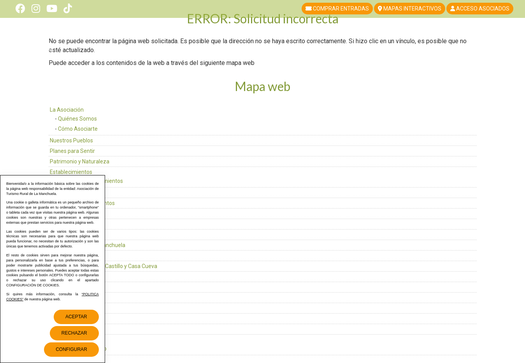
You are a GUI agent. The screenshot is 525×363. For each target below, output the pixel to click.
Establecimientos (71, 172)
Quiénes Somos (77, 119)
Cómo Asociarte (78, 129)
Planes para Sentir (72, 151)
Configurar (71, 349)
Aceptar (76, 316)
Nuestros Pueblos (71, 140)
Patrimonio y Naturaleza (79, 161)
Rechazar (74, 333)
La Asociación (67, 110)
